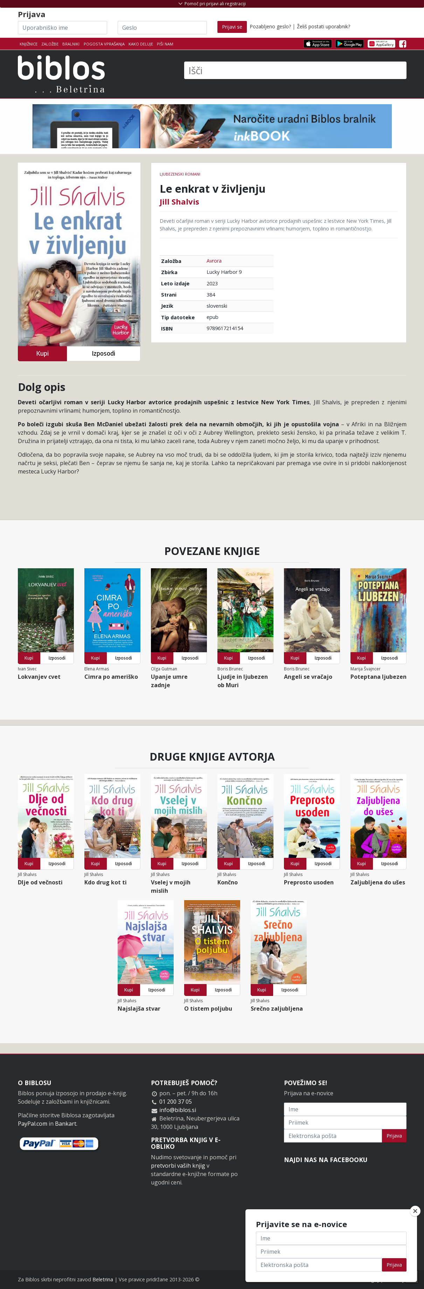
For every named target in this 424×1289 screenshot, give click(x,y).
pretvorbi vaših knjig (178, 1165)
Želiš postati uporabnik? (323, 26)
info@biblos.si (177, 1110)
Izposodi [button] (103, 353)
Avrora (214, 260)
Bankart (65, 1123)
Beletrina (102, 1279)
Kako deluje (140, 44)
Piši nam (165, 44)
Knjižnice (28, 44)
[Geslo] (162, 27)
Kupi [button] (42, 353)
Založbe (49, 44)
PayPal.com (32, 1123)
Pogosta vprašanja (104, 44)
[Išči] (295, 70)
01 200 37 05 (175, 1101)
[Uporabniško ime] (62, 27)
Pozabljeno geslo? (270, 26)
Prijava (394, 1135)
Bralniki (70, 44)
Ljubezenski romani (180, 174)
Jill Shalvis (179, 201)
